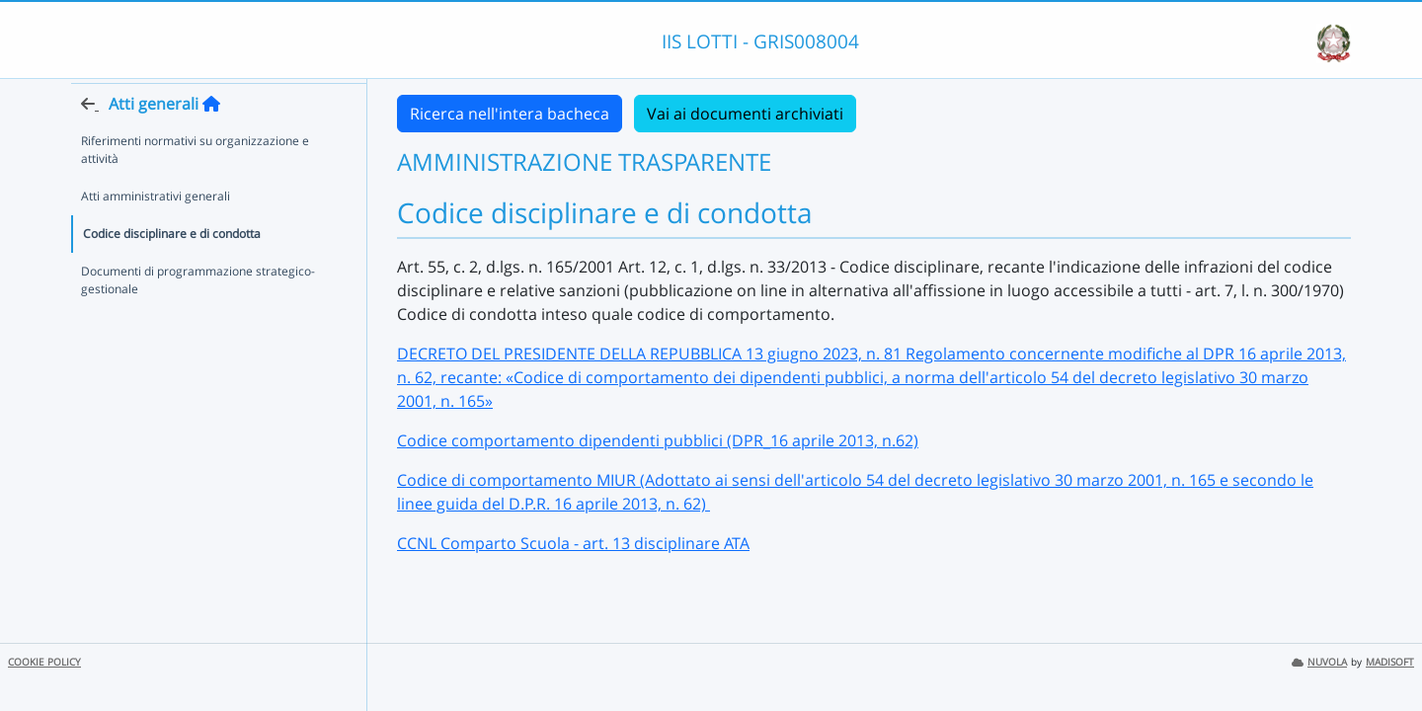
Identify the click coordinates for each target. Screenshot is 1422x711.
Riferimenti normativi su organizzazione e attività (195, 185)
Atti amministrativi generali (155, 231)
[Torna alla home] (211, 139)
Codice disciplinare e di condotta (172, 269)
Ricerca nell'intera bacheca (509, 113)
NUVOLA (1319, 662)
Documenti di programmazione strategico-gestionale (198, 315)
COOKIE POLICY (44, 662)
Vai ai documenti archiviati (745, 113)
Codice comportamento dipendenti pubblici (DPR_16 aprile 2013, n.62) (657, 440)
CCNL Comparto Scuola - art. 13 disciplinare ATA (573, 543)
